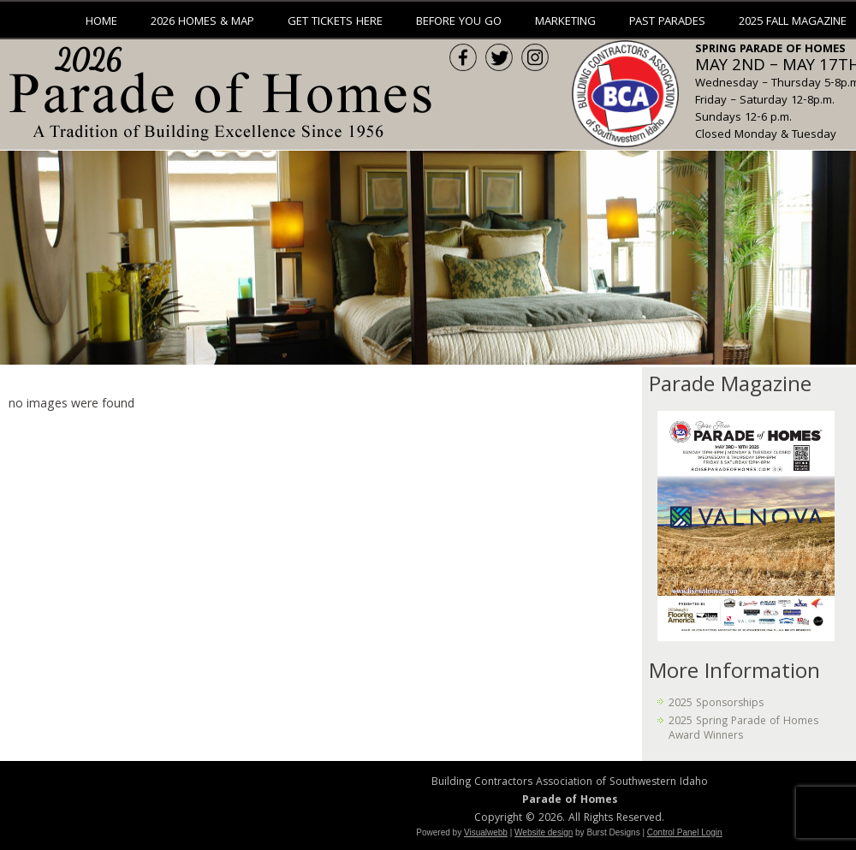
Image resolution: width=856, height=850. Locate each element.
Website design (543, 832)
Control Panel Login (684, 832)
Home (101, 22)
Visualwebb (486, 832)
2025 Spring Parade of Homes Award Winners (743, 729)
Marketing (565, 22)
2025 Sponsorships (716, 704)
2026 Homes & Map (202, 22)
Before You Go (459, 22)
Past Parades (667, 22)
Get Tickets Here (335, 22)
